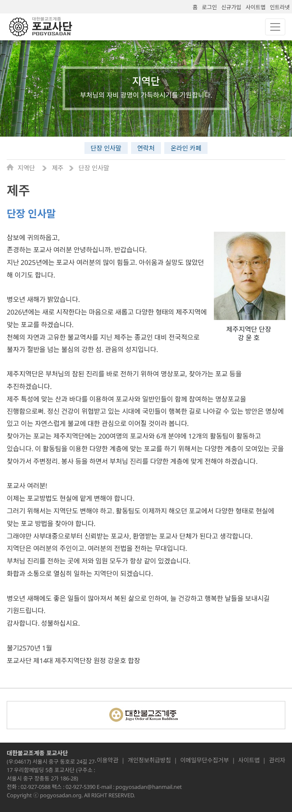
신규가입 (231, 7)
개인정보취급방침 (149, 760)
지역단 (27, 168)
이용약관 (107, 760)
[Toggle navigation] (275, 27)
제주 (57, 168)
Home (12, 167)
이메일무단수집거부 (204, 760)
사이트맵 (255, 7)
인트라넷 (280, 7)
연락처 (146, 148)
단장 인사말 (106, 148)
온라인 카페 (186, 148)
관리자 (277, 760)
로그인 (209, 7)
